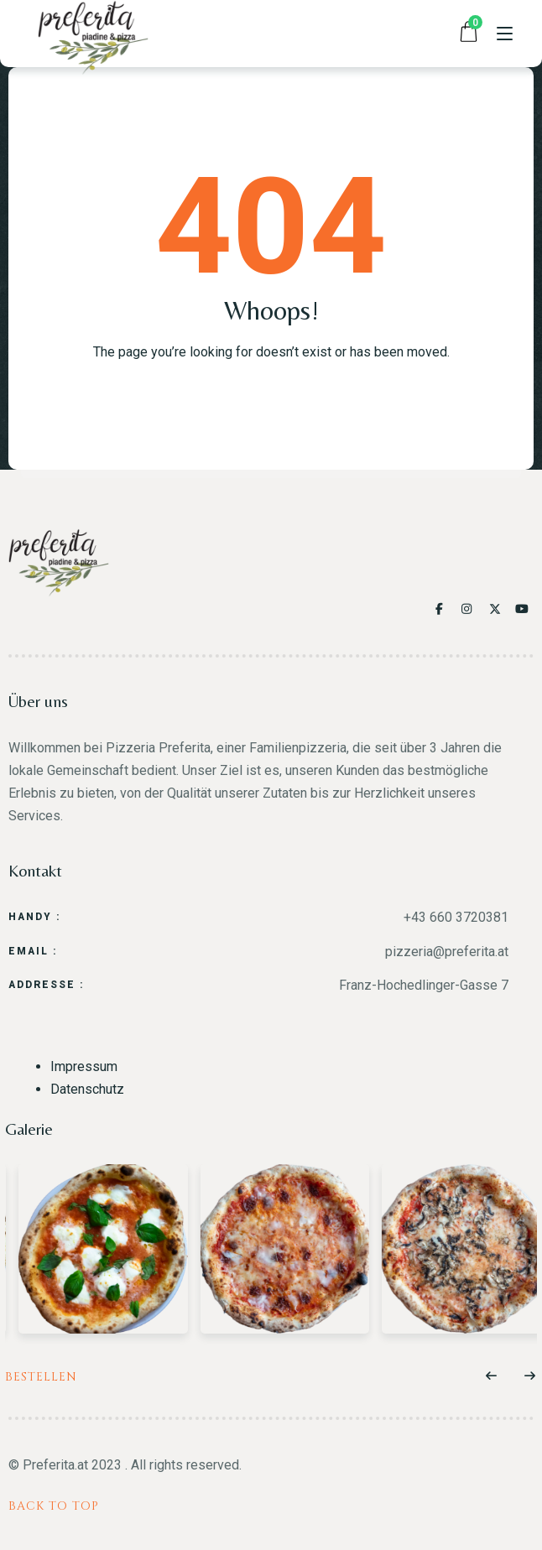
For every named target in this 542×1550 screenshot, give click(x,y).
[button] (491, 1376)
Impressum (83, 1066)
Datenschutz (87, 1089)
